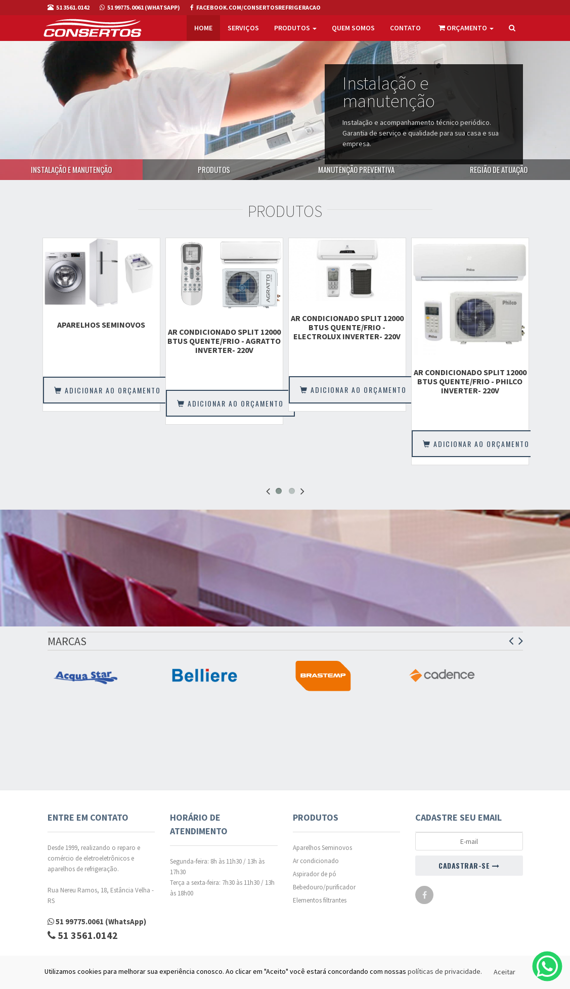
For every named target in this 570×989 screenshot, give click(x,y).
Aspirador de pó (314, 874)
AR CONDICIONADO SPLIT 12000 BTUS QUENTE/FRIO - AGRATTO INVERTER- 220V (224, 341)
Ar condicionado (316, 861)
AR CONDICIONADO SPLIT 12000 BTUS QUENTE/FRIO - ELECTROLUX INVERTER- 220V (347, 327)
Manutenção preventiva (356, 169)
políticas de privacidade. (445, 971)
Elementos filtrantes (319, 900)
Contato (405, 27)
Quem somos (353, 27)
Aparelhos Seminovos (101, 325)
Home (203, 27)
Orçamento (466, 27)
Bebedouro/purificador (324, 887)
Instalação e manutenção (71, 169)
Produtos (295, 27)
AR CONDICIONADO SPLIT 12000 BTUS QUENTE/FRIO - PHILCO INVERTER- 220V (470, 381)
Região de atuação (499, 169)
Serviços (243, 27)
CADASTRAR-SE (469, 865)
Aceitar (504, 971)
